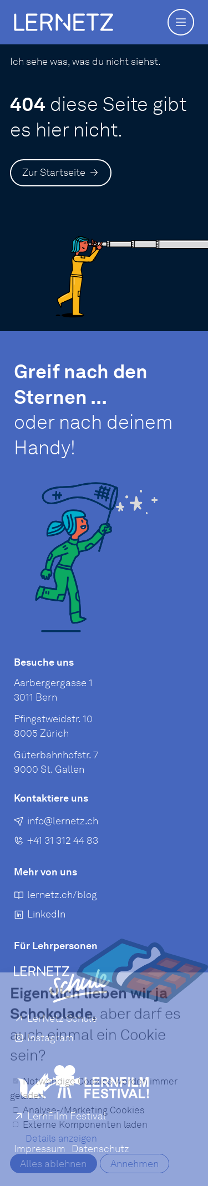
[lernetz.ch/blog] (55, 896)
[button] (181, 22)
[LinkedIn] (39, 916)
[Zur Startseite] (60, 172)
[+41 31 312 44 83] (56, 842)
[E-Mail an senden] (56, 823)
